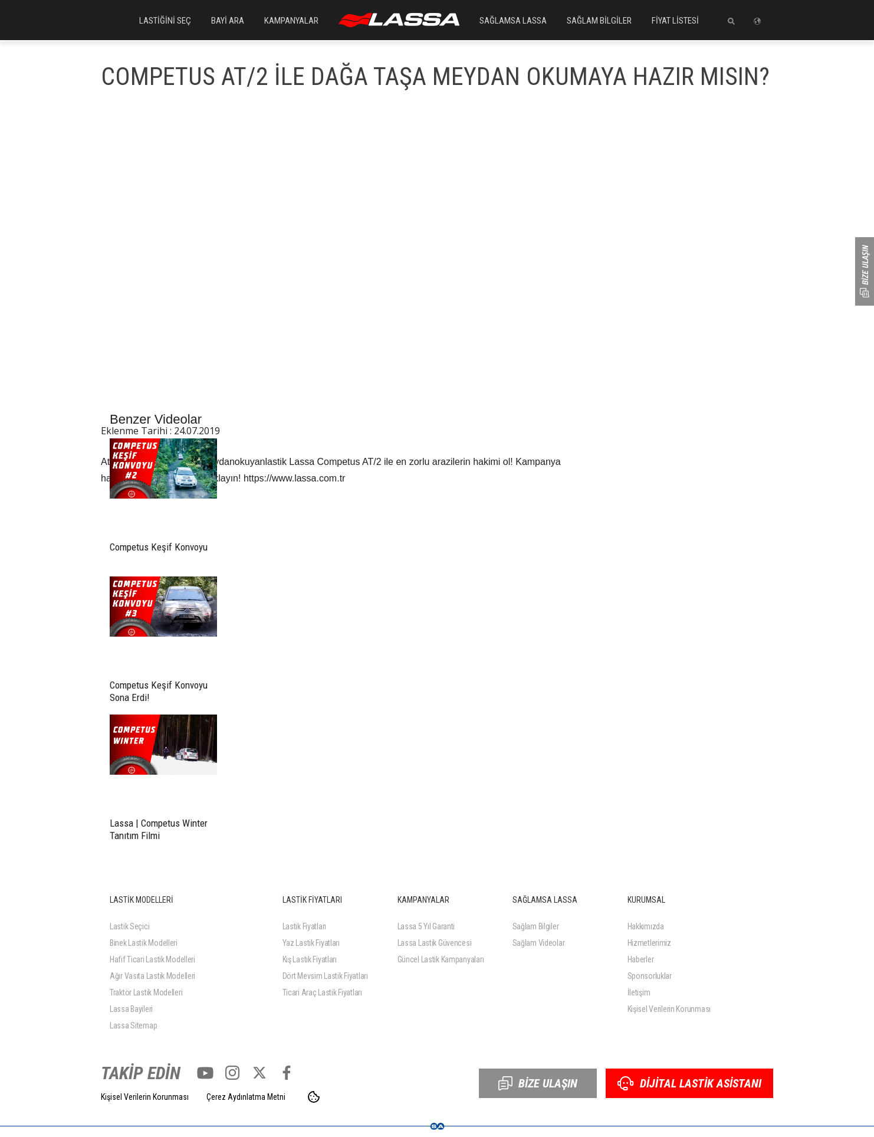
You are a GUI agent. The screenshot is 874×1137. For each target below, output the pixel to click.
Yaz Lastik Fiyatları (311, 943)
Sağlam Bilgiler (535, 926)
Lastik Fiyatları (304, 926)
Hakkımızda (645, 926)
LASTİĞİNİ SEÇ (165, 20)
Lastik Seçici (129, 926)
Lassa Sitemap (133, 1025)
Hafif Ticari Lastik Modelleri (152, 959)
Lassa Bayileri (131, 1009)
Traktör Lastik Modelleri (146, 992)
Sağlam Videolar (538, 943)
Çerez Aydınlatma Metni (245, 1097)
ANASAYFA (399, 20)
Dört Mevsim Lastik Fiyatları (325, 976)
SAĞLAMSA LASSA (513, 20)
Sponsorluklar (649, 976)
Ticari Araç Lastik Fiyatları (322, 992)
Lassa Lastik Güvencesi (434, 943)
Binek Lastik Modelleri (144, 943)
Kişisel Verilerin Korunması (669, 1009)
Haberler (640, 959)
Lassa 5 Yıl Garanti (426, 926)
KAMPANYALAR (291, 20)
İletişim (638, 992)
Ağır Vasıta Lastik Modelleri (152, 976)
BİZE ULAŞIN (537, 1083)
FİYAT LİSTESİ (675, 20)
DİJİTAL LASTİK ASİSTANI (689, 1083)
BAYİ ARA (227, 20)
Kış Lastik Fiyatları (309, 959)
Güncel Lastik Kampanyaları (440, 959)
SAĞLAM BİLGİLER (599, 20)
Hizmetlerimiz (649, 943)
